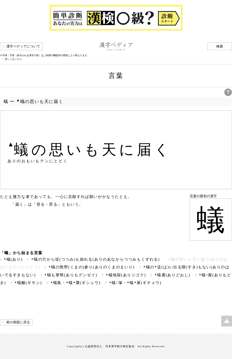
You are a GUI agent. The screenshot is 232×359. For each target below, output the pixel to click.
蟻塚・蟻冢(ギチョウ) (135, 283)
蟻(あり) (13, 259)
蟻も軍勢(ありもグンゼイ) (70, 275)
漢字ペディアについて (23, 46)
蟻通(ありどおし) (172, 275)
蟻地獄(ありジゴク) (126, 275)
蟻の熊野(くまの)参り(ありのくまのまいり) (91, 267)
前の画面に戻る (18, 322)
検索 (219, 46)
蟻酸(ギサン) (28, 283)
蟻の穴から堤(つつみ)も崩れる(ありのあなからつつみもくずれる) (95, 259)
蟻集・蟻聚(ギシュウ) (75, 283)
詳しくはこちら (13, 59)
